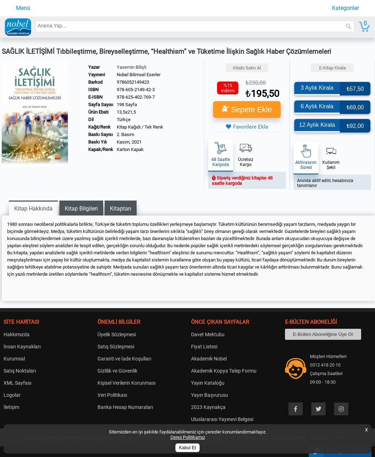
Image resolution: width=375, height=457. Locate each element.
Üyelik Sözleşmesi (116, 334)
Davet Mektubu (208, 334)
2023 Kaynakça (208, 407)
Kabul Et (187, 447)
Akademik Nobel (209, 359)
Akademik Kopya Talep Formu (224, 371)
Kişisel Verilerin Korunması (126, 383)
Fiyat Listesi (204, 346)
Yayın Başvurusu (209, 395)
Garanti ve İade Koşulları (124, 359)
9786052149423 (133, 82)
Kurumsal (14, 359)
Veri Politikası (112, 395)
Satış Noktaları (20, 371)
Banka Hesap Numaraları (125, 407)
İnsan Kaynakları (22, 346)
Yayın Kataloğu (208, 383)
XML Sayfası (17, 383)
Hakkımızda (17, 334)
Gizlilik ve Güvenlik (117, 371)
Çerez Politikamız (187, 437)
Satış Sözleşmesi (115, 346)
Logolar (12, 395)
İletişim (11, 407)
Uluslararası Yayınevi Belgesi (222, 419)
